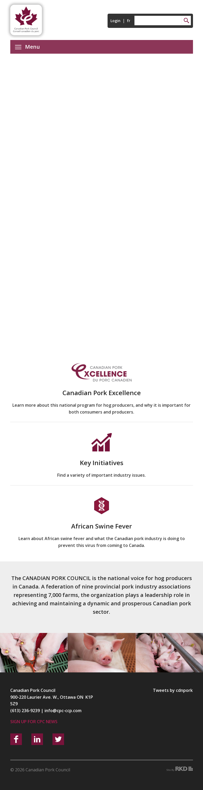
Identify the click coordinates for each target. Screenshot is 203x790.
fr (128, 20)
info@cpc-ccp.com (63, 710)
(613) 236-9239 (25, 710)
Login (115, 20)
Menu (27, 46)
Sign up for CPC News (33, 721)
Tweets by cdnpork (173, 690)
